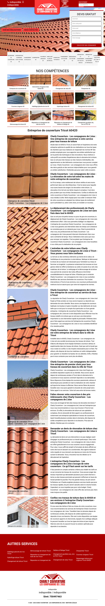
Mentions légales (71, 602)
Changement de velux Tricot (63, 560)
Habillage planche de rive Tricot (16, 553)
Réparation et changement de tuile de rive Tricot (40, 555)
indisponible (14, 2)
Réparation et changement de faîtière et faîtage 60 (88, 58)
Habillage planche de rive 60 (49, 58)
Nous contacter (31, 30)
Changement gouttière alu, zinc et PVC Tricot (64, 555)
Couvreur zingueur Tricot (84, 555)
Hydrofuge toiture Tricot (15, 557)
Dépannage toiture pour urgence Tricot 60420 (84, 559)
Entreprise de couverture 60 (11, 58)
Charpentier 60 (35, 58)
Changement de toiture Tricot (17, 561)
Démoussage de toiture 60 (72, 58)
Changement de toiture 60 (64, 58)
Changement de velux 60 (27, 58)
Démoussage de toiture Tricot (40, 551)
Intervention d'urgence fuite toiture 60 (19, 58)
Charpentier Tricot (82, 551)
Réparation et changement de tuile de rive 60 (80, 58)
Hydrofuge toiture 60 (56, 58)
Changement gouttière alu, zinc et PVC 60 (97, 58)
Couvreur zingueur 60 (43, 58)
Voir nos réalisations (12, 30)
